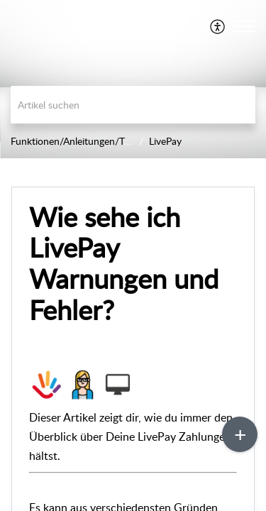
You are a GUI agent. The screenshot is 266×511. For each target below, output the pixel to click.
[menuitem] (218, 26)
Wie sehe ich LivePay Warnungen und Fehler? (123, 264)
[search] (133, 104)
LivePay (165, 141)
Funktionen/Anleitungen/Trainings (84, 141)
